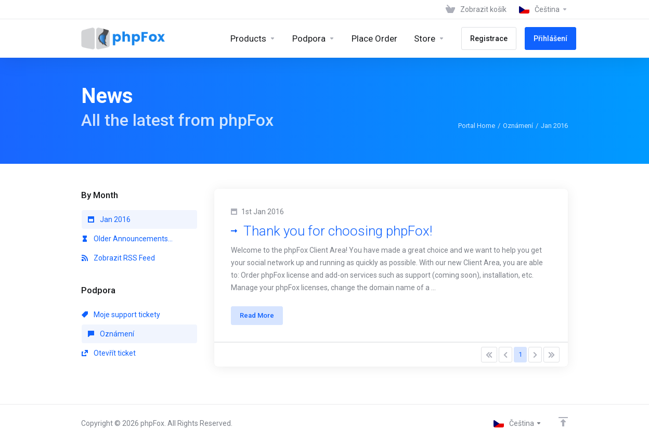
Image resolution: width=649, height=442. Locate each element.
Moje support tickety (121, 314)
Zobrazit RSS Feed (118, 258)
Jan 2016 (109, 219)
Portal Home (476, 125)
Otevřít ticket (109, 353)
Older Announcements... (127, 239)
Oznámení (518, 125)
